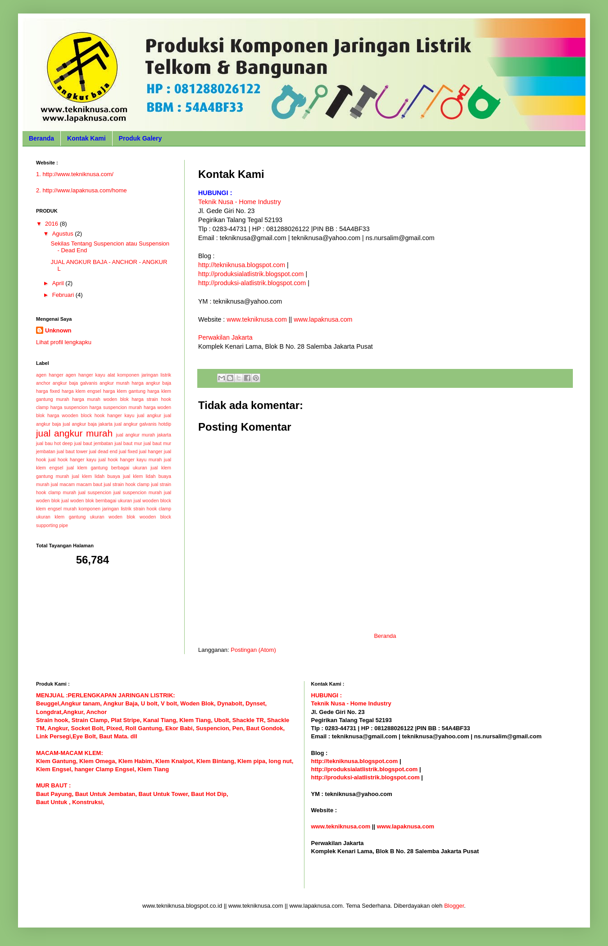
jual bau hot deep (54, 443)
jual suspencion (94, 492)
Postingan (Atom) (253, 649)
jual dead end (103, 451)
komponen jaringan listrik (104, 508)
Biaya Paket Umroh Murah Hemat (357, 884)
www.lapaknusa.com (323, 319)
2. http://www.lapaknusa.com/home (81, 190)
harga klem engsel (81, 391)
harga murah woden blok (100, 399)
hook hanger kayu (115, 415)
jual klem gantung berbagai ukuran (107, 467)
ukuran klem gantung (61, 516)
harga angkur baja (151, 383)
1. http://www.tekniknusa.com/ (74, 174)
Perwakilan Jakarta (225, 337)
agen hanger (50, 375)
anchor (43, 383)
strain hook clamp (152, 508)
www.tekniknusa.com (257, 319)
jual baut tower (72, 451)
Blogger (454, 905)
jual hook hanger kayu (72, 459)
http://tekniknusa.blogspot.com (241, 264)
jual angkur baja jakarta (88, 424)
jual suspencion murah (137, 492)
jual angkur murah (74, 433)
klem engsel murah (56, 508)
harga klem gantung (124, 391)
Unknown (58, 330)
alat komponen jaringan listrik (139, 375)
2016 (52, 223)
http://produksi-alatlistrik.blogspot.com (252, 283)
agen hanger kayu (85, 375)
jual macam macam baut (76, 484)
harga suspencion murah (116, 407)
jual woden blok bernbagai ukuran (96, 500)
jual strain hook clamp (127, 484)
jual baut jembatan (93, 443)
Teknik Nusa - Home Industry (239, 201)
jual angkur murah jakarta (144, 434)
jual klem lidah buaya (96, 476)
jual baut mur (128, 443)
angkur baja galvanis (75, 383)
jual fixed (128, 451)
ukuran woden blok (112, 516)
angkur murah (114, 383)
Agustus (63, 233)
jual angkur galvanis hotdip (142, 424)
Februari (64, 294)
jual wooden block (152, 500)
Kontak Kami (86, 138)
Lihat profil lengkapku (63, 342)
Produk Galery (140, 138)
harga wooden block (69, 415)
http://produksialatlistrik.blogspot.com (251, 273)
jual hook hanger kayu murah (130, 459)
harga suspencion (69, 407)
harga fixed (48, 391)
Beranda (41, 138)
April (59, 283)
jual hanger (151, 451)
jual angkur (149, 415)
